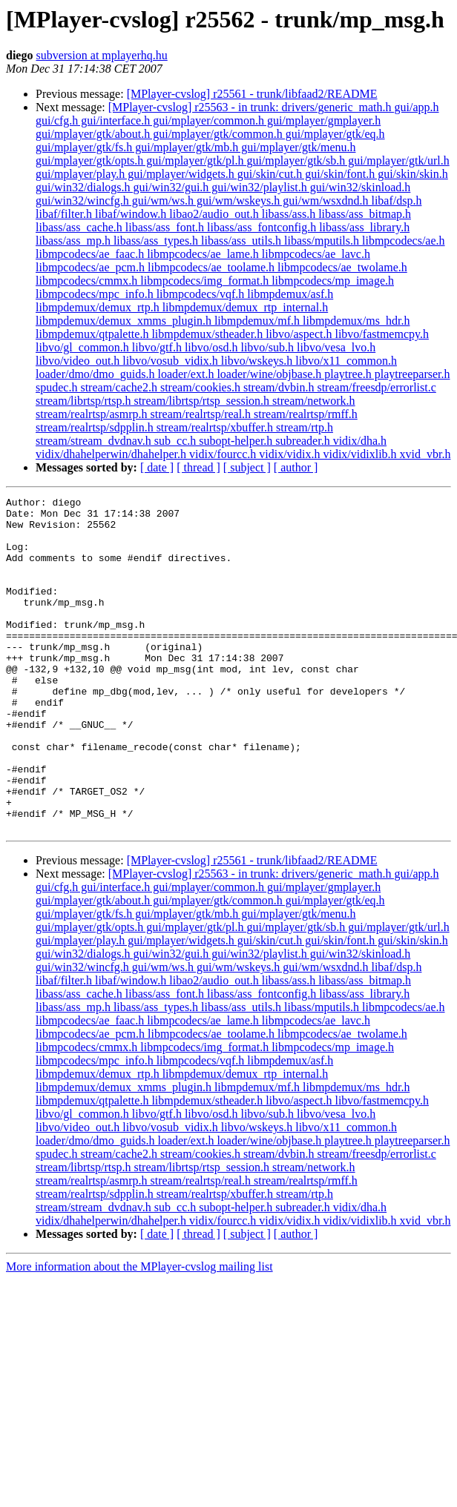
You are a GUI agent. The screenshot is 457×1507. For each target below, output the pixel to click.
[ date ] (157, 467)
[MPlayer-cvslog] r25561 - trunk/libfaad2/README (252, 93)
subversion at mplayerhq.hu (101, 55)
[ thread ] (198, 467)
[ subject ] (247, 467)
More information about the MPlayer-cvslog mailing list (139, 1333)
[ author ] (296, 467)
